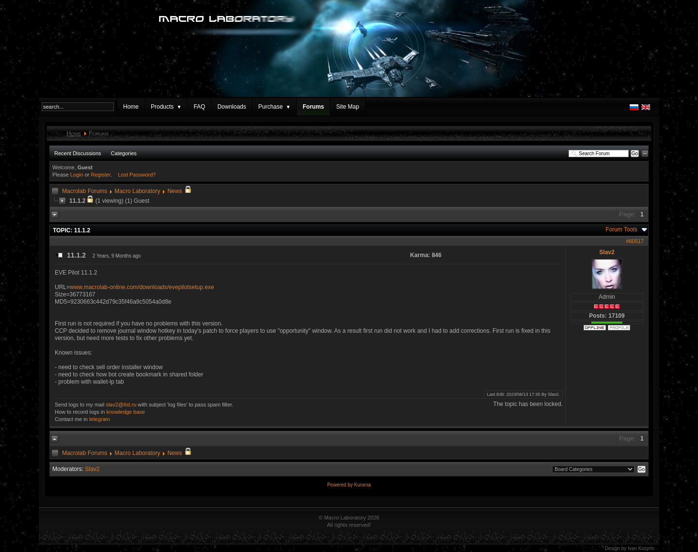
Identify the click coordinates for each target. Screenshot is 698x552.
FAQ (199, 106)
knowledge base (125, 412)
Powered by (340, 484)
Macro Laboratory (137, 191)
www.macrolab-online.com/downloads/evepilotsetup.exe (142, 287)
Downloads (231, 106)
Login (76, 175)
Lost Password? (137, 175)
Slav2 (606, 252)
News (174, 191)
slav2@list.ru (121, 404)
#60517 (635, 241)
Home (131, 106)
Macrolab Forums (84, 191)
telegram (99, 419)
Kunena (362, 484)
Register (101, 175)
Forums (313, 106)
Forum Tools (621, 229)
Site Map (347, 106)
